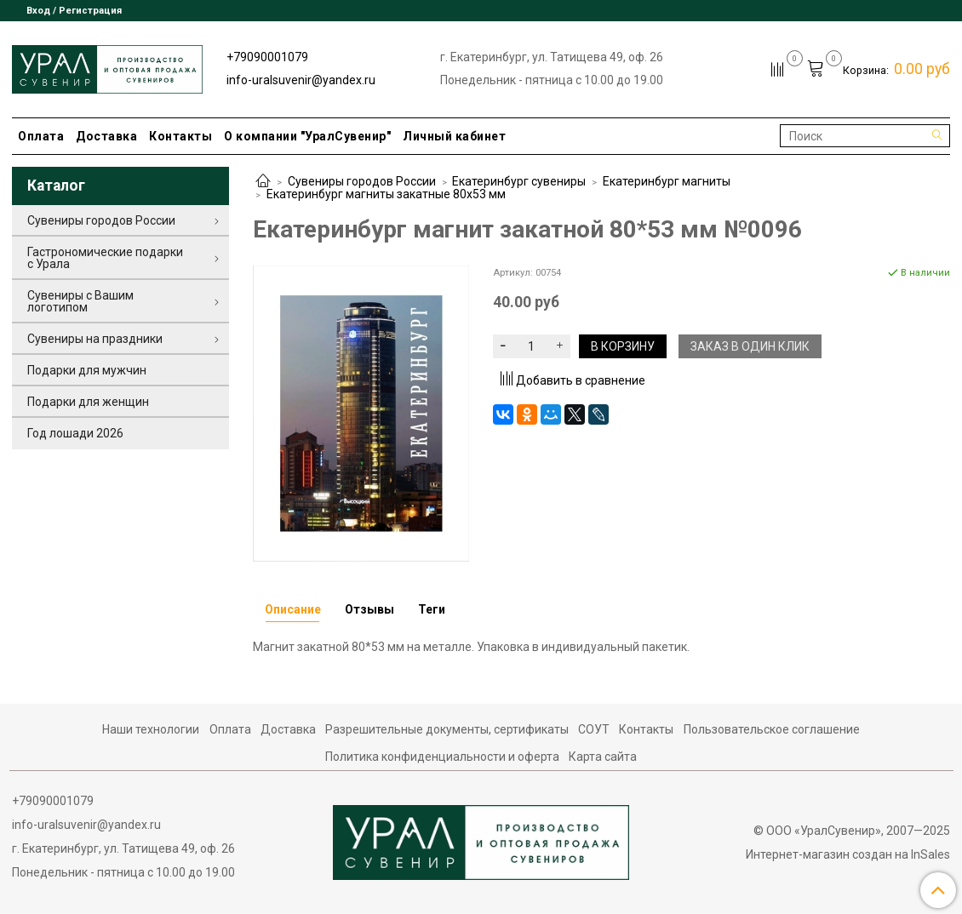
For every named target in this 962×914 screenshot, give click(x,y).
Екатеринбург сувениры (519, 181)
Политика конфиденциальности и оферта (442, 756)
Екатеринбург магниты (666, 181)
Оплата (41, 136)
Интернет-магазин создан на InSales (848, 854)
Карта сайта (603, 756)
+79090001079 (267, 57)
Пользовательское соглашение (772, 729)
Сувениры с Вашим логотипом (80, 301)
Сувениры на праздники (95, 339)
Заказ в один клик (750, 346)
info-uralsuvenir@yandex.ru (300, 80)
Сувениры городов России (362, 181)
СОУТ (594, 729)
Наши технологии (150, 729)
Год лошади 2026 (75, 433)
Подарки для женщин (88, 401)
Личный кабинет (454, 136)
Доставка (106, 136)
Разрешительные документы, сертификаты (447, 729)
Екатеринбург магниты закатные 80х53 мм (386, 194)
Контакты (180, 136)
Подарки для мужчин (86, 370)
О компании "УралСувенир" (307, 136)
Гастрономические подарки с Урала (105, 258)
